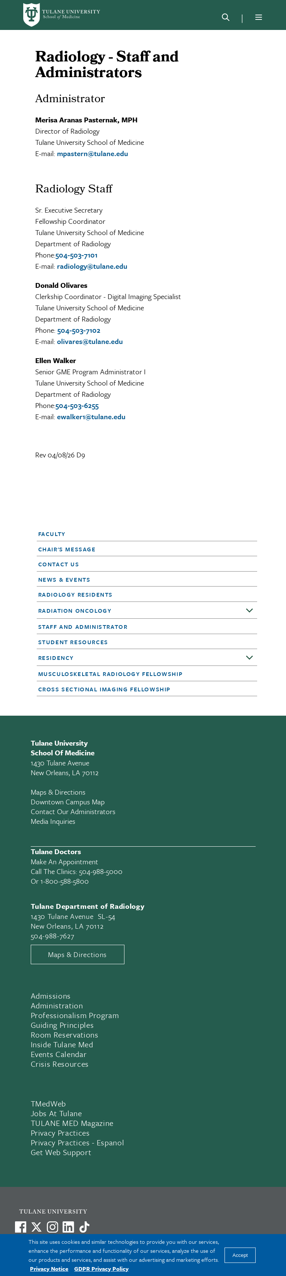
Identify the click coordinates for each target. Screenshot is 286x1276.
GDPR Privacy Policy (101, 1268)
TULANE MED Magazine (72, 1123)
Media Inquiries (53, 821)
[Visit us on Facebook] (20, 1227)
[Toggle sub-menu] (250, 611)
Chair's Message (67, 549)
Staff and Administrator (83, 626)
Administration (57, 1005)
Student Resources (73, 642)
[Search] (225, 19)
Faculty (52, 534)
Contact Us (58, 564)
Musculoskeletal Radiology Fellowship (110, 674)
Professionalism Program (75, 1015)
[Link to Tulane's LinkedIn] (68, 1227)
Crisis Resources (60, 1063)
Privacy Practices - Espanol (77, 1142)
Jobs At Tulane (56, 1113)
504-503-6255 (77, 405)
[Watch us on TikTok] (84, 1227)
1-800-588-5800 (64, 881)
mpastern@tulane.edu (92, 153)
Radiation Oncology (75, 610)
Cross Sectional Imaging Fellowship (104, 689)
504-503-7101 (76, 255)
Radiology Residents (75, 594)
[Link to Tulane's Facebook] (52, 1227)
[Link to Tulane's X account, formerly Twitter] (36, 1227)
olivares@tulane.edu (90, 341)
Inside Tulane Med (62, 1044)
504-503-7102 (78, 330)
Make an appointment (64, 861)
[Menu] (258, 17)
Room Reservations (65, 1034)
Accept (240, 1255)
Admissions (51, 995)
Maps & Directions (58, 792)
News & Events (64, 579)
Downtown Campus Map (68, 802)
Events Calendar (59, 1054)
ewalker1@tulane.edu (91, 416)
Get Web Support (61, 1152)
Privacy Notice (49, 1268)
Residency (56, 658)
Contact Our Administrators (73, 811)
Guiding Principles (62, 1024)
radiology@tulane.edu (92, 266)
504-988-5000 (101, 871)
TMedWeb (48, 1103)
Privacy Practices (60, 1132)
